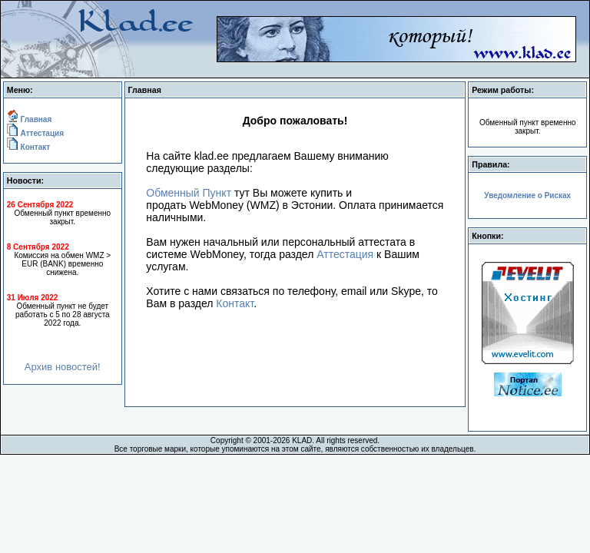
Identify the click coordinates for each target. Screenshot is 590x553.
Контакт (34, 147)
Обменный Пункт (188, 193)
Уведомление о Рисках (527, 195)
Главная (34, 119)
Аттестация (41, 133)
